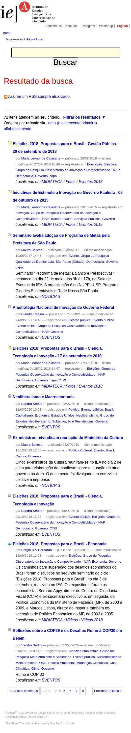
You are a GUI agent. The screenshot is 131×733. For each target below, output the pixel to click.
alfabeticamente (17, 129)
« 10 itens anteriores (24, 691)
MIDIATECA (52, 182)
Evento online (26, 326)
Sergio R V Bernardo (36, 550)
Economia (42, 415)
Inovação (22, 213)
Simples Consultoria (62, 723)
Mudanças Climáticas (92, 663)
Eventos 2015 (91, 224)
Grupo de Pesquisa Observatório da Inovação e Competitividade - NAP (67, 170)
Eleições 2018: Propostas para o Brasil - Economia (59, 544)
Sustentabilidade (109, 657)
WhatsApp (106, 26)
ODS (43, 663)
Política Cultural (80, 450)
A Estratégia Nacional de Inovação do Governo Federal (63, 307)
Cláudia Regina (32, 314)
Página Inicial (34, 39)
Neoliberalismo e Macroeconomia (44, 397)
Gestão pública (80, 320)
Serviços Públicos (87, 219)
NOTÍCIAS (51, 296)
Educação (94, 164)
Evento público (103, 320)
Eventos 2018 (91, 182)
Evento (74, 256)
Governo (41, 176)
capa (53, 176)
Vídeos (72, 620)
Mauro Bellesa (31, 250)
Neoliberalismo (87, 415)
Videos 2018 (92, 620)
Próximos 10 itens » (107, 691)
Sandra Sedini (31, 404)
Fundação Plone (93, 712)
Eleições (110, 164)
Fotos (70, 182)
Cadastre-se (53, 26)
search (122, 32)
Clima (35, 668)
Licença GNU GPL (38, 716)
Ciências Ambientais (83, 651)
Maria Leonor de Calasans (40, 158)
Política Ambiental (61, 663)
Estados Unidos (63, 415)
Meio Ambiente (26, 663)
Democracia (24, 176)
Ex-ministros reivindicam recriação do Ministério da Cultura (68, 438)
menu (7, 33)
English (122, 26)
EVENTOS (51, 337)
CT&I (62, 380)
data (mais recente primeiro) (72, 123)
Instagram (88, 26)
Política (74, 409)
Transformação (61, 219)
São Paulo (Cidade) (70, 261)
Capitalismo (24, 415)
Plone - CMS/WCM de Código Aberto (31, 712)
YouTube (72, 26)
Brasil (109, 409)
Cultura (21, 456)
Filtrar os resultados (82, 117)
